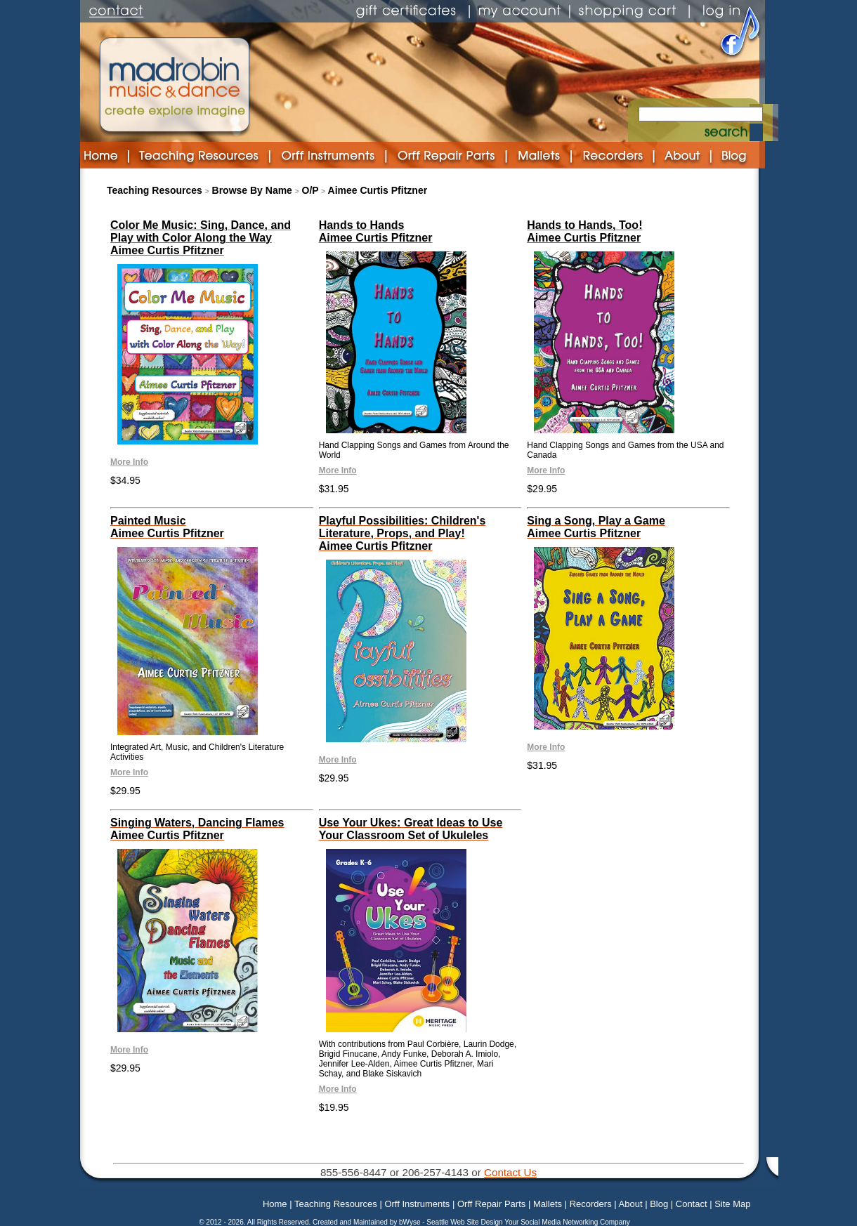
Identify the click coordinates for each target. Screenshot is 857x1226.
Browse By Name (252, 190)
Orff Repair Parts (491, 1204)
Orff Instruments (417, 1204)
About (631, 1204)
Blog (659, 1204)
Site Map (732, 1204)
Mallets (547, 1204)
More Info (129, 462)
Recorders (591, 1204)
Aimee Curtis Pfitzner (378, 190)
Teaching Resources (154, 190)
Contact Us (510, 1172)
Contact (691, 1204)
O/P (310, 190)
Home (275, 1204)
